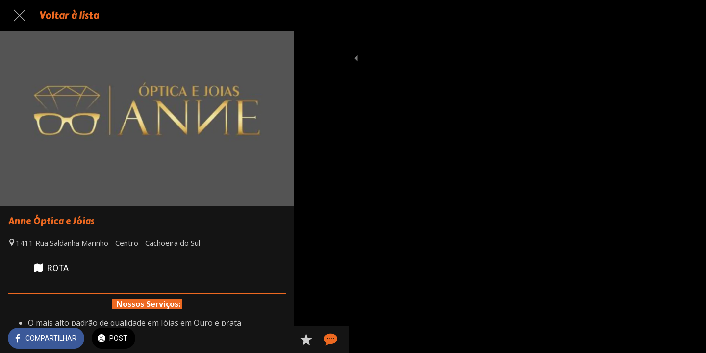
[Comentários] (274, 339)
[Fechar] (19, 16)
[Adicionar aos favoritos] (251, 339)
